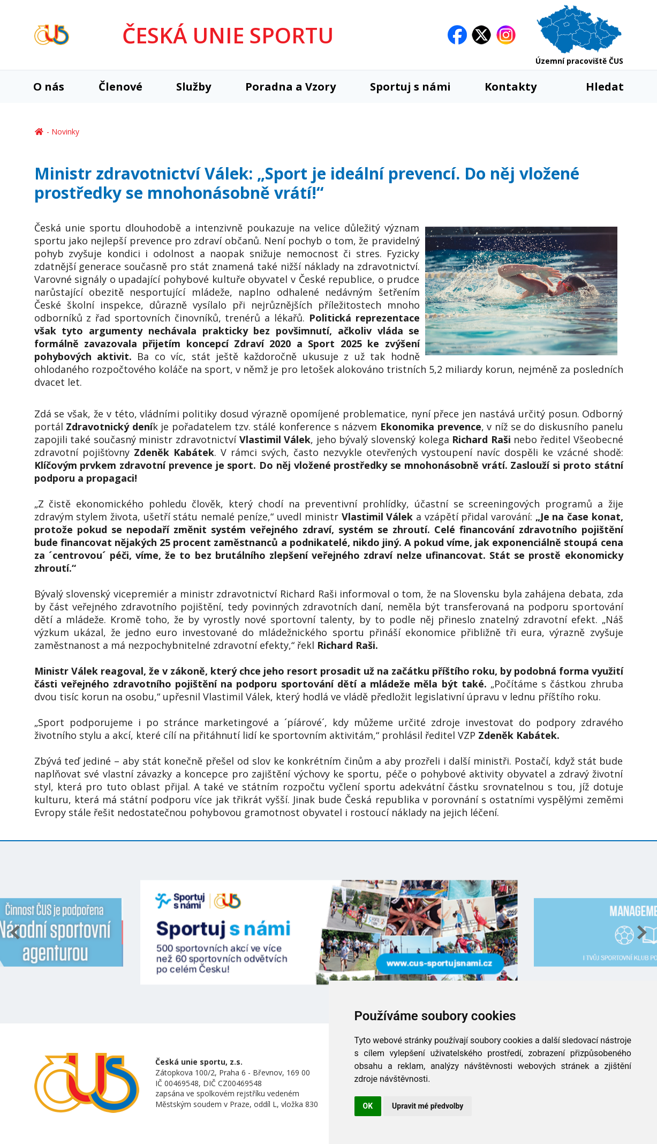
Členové (120, 86)
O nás (48, 86)
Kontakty (511, 86)
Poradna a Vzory (290, 86)
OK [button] (368, 1106)
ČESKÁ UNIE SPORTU (228, 35)
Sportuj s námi (410, 86)
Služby (193, 86)
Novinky (65, 131)
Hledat (597, 86)
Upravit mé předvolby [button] (427, 1106)
